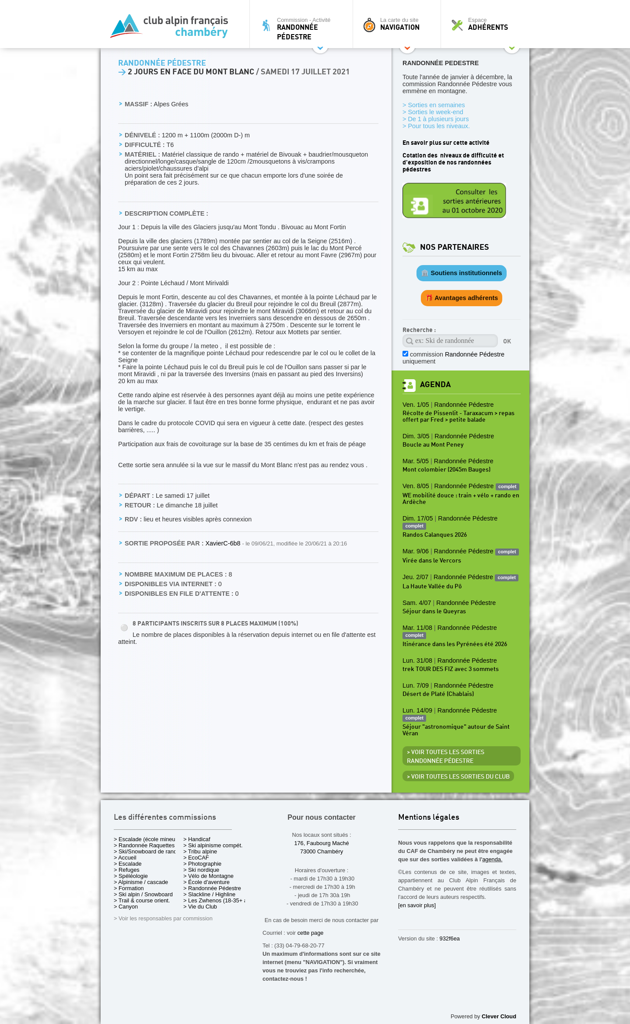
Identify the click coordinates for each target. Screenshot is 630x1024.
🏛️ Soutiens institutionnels (461, 272)
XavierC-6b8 (223, 543)
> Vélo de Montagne (208, 876)
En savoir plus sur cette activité (446, 143)
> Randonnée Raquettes (144, 845)
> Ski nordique (201, 870)
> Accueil (125, 857)
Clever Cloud (499, 1016)
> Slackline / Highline (209, 894)
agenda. (492, 859)
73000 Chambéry (321, 851)
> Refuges (127, 870)
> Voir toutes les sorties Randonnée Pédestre (445, 756)
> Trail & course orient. (142, 900)
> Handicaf (196, 839)
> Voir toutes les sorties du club (458, 777)
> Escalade (128, 863)
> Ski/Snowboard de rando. (148, 851)
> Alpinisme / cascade (141, 882)
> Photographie (202, 863)
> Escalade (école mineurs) (148, 839)
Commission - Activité (303, 28)
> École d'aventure (206, 882)
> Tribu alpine (200, 851)
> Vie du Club (200, 906)
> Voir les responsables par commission (163, 918)
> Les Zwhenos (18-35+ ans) (219, 900)
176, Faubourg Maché (321, 843)
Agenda (435, 385)
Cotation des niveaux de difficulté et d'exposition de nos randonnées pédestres (453, 162)
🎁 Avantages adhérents (461, 297)
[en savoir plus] (417, 905)
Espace (487, 24)
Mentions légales (428, 817)
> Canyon (126, 906)
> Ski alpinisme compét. (213, 845)
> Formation (129, 888)
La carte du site (399, 24)
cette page (311, 933)
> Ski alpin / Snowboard (143, 894)
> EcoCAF (196, 857)
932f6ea (450, 938)
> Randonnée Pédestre (212, 888)
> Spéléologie (131, 876)
